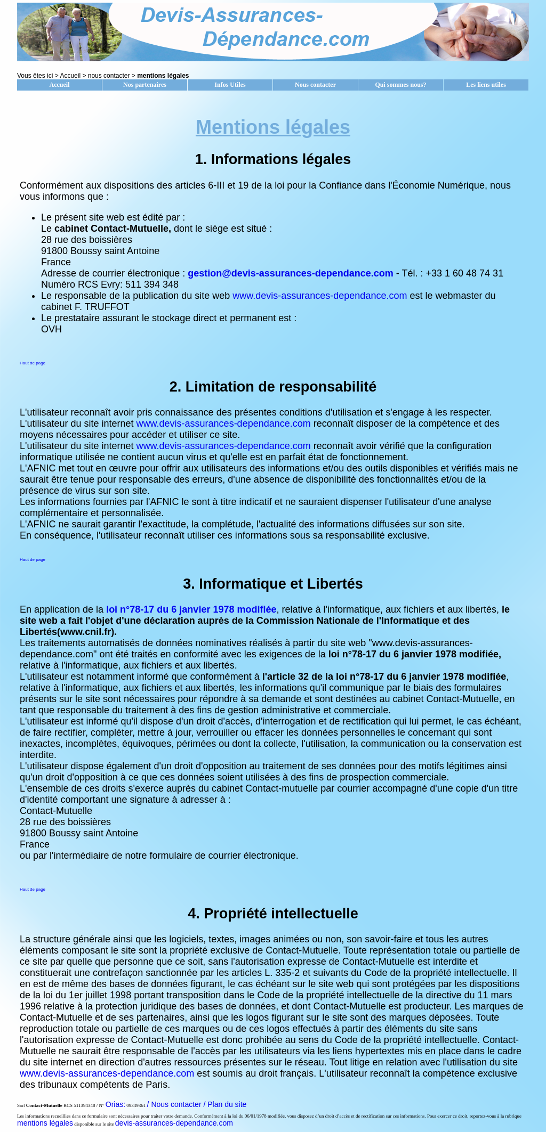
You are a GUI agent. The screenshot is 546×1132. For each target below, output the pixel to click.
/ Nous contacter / (177, 1104)
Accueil (60, 84)
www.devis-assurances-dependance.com (319, 295)
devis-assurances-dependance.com (174, 1123)
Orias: (115, 1104)
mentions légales (45, 1123)
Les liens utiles (486, 84)
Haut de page (32, 363)
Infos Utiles (229, 84)
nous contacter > (112, 75)
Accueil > (73, 75)
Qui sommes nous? (400, 84)
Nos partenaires (144, 84)
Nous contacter (315, 84)
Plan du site (226, 1104)
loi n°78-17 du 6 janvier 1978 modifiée (191, 609)
